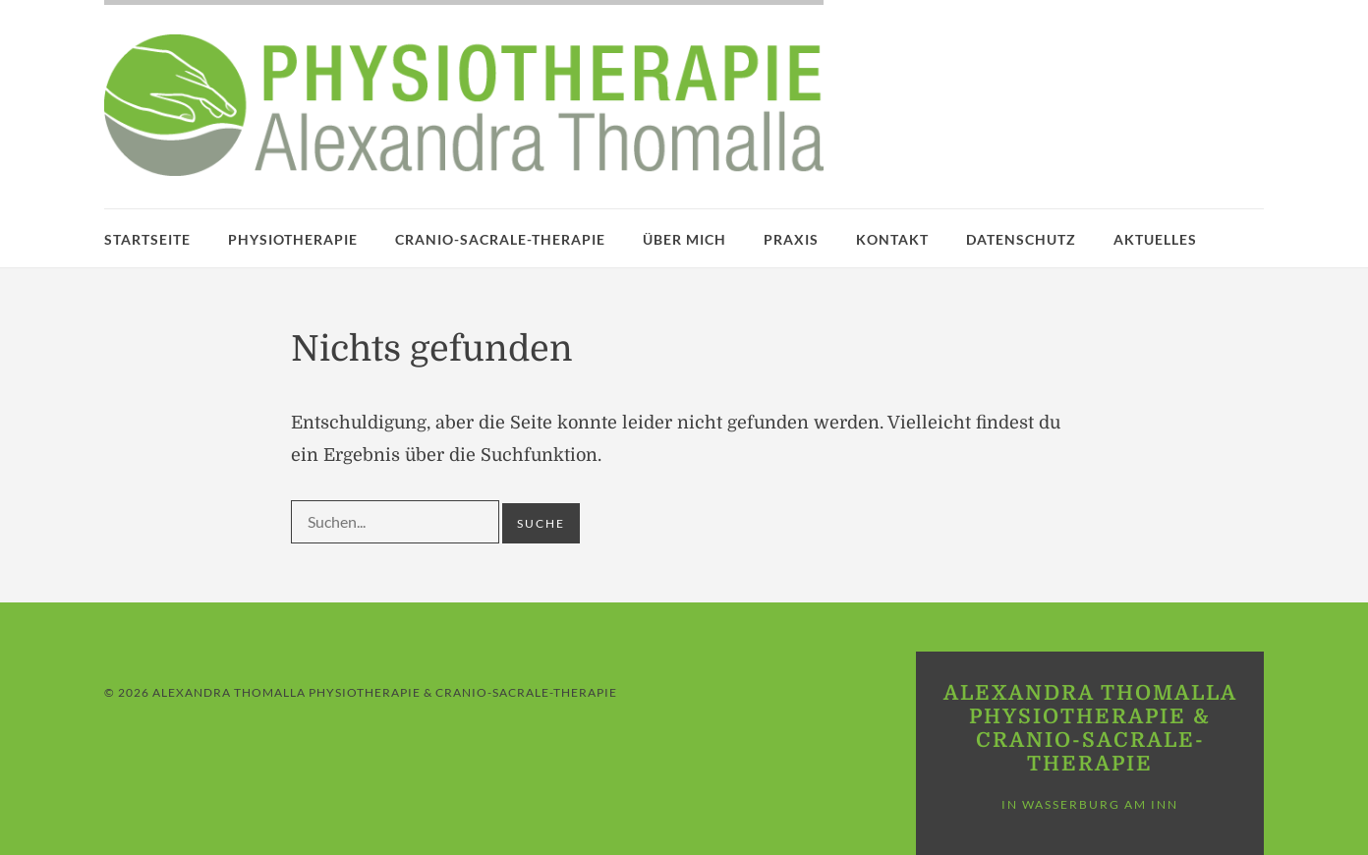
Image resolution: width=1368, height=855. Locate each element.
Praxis (791, 239)
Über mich (684, 239)
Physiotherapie (293, 239)
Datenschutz (1021, 239)
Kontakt (892, 239)
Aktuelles (1155, 239)
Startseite (147, 239)
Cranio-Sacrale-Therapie (500, 239)
